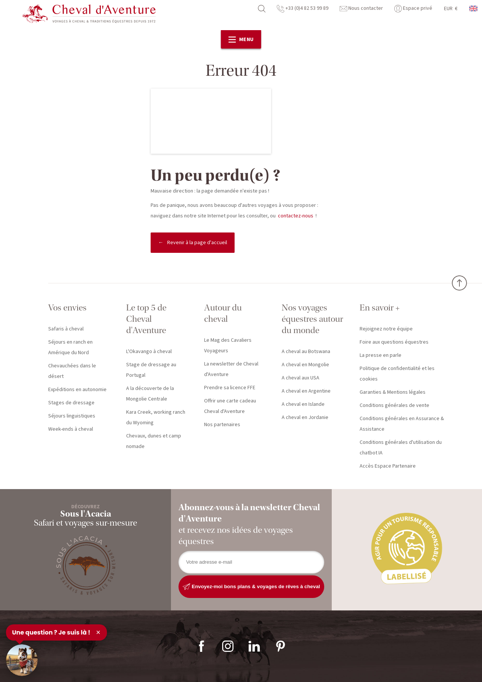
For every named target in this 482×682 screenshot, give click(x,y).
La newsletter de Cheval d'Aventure (231, 369)
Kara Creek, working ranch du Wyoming (155, 417)
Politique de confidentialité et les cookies (397, 374)
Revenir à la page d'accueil (197, 242)
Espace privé (413, 8)
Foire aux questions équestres (394, 342)
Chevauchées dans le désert (72, 371)
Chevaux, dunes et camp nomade (153, 441)
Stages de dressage (71, 403)
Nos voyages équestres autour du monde (312, 319)
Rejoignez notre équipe (386, 329)
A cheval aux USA (300, 378)
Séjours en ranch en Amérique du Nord (70, 347)
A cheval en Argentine (306, 391)
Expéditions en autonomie (77, 389)
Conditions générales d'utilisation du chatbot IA (401, 448)
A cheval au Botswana (306, 351)
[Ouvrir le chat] (22, 660)
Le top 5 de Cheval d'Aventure (146, 319)
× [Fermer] (98, 632)
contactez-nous (295, 216)
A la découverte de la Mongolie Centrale (150, 394)
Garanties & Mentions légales (393, 392)
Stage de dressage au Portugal (151, 370)
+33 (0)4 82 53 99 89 (302, 8)
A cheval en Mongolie (305, 365)
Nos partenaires (222, 424)
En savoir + (380, 308)
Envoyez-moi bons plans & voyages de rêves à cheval (251, 586)
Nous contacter (361, 8)
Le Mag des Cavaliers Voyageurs (228, 345)
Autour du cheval (223, 313)
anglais (473, 8)
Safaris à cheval (66, 329)
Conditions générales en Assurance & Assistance (402, 424)
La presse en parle (380, 355)
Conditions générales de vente (394, 405)
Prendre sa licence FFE (229, 387)
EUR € (451, 8)
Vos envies (67, 308)
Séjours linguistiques (71, 416)
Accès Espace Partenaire (388, 466)
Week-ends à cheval (70, 429)
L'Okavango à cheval (149, 351)
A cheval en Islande (303, 404)
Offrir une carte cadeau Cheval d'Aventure (230, 406)
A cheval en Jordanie (305, 417)
